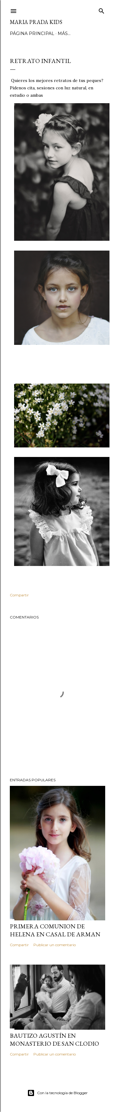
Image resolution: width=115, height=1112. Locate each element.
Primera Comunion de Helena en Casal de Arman (55, 930)
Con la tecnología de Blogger (57, 1093)
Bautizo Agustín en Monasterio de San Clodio (54, 1040)
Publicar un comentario (54, 944)
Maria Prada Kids (36, 21)
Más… (64, 33)
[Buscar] (101, 10)
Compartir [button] (19, 595)
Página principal (32, 33)
